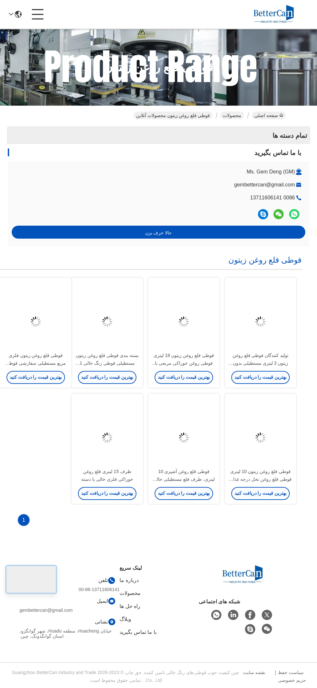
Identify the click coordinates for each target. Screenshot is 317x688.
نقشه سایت (254, 672)
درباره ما (129, 580)
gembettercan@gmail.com (264, 184)
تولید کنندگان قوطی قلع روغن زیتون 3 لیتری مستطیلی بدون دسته (261, 363)
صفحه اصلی (268, 115)
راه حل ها (130, 606)
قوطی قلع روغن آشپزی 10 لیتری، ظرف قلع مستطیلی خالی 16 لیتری (184, 479)
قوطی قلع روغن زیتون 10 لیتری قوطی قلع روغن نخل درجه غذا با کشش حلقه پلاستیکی (260, 479)
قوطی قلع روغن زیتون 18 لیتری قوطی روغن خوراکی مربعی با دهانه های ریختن (184, 363)
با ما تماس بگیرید (138, 632)
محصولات (232, 115)
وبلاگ (125, 619)
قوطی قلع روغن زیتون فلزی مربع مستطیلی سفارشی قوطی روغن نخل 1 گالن (36, 363)
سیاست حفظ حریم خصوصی (292, 676)
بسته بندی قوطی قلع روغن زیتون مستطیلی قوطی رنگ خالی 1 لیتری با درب (107, 363)
